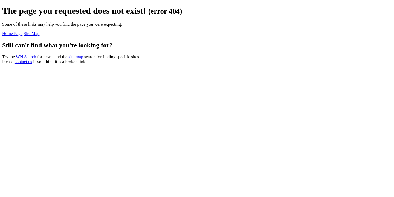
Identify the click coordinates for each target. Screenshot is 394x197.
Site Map (31, 33)
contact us (23, 61)
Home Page (12, 33)
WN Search (26, 56)
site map (75, 56)
